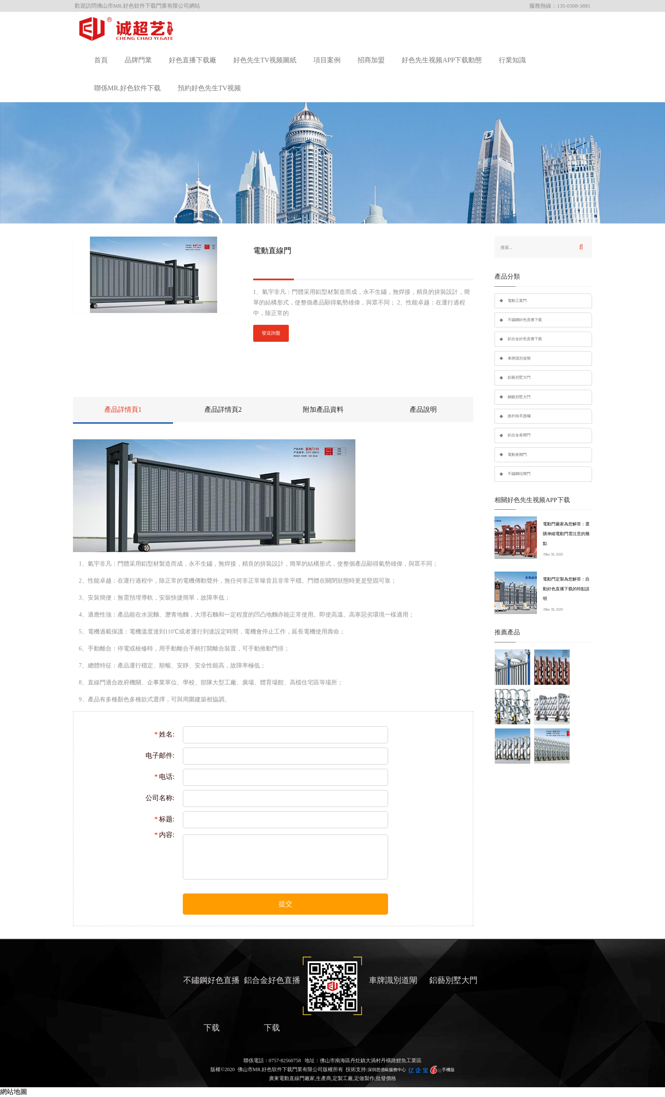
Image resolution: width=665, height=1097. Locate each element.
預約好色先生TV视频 (209, 88)
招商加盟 (371, 60)
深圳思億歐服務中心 (387, 1069)
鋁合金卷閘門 (519, 435)
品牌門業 (138, 60)
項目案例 (327, 60)
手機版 (448, 1069)
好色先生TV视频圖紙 (264, 60)
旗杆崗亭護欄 (519, 416)
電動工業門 (517, 301)
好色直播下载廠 (192, 60)
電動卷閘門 (517, 454)
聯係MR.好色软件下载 (127, 88)
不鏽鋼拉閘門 (519, 474)
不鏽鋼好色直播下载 (525, 320)
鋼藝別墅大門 (519, 397)
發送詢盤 (271, 333)
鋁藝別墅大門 (519, 377)
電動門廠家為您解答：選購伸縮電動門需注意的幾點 (566, 534)
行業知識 (512, 60)
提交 (285, 903)
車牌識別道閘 (519, 358)
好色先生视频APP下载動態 (442, 60)
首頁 (101, 60)
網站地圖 (13, 1091)
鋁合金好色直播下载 (525, 339)
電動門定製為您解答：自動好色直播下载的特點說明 (566, 589)
